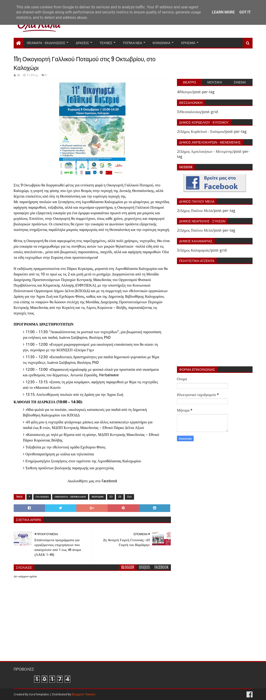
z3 (110, 496)
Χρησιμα (188, 42)
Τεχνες (105, 42)
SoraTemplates (39, 694)
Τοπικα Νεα (132, 42)
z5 (119, 496)
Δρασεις (82, 42)
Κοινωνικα (161, 42)
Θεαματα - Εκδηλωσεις (46, 42)
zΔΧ (129, 496)
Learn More (223, 12)
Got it (245, 12)
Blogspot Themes (83, 694)
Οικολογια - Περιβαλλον (70, 496)
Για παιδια (42, 496)
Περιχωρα (98, 496)
